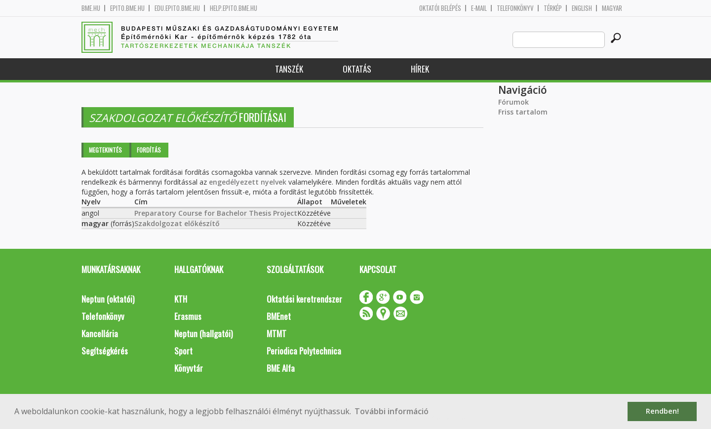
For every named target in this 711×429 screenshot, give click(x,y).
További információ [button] (392, 411)
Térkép (553, 8)
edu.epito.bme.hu (177, 8)
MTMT (276, 333)
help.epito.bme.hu (233, 8)
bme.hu (90, 8)
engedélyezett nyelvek (247, 182)
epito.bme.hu (127, 8)
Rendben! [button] (662, 411)
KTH (180, 299)
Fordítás (149, 150)
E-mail (479, 8)
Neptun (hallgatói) (203, 333)
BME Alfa (281, 368)
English (582, 8)
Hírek (420, 69)
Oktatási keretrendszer (304, 299)
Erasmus (187, 316)
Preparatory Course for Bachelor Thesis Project (215, 213)
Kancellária (99, 333)
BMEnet (279, 316)
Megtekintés (105, 150)
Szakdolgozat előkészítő (177, 223)
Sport (183, 351)
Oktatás (357, 69)
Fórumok (513, 102)
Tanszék (289, 69)
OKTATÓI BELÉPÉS (440, 8)
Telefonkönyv (515, 8)
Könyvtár (188, 368)
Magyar (612, 8)
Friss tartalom (523, 112)
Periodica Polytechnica (304, 351)
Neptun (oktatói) (107, 299)
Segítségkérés (104, 351)
